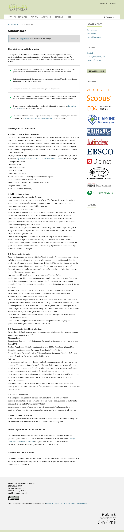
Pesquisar (109, 17)
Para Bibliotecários (94, 37)
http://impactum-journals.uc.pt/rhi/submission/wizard (38, 158)
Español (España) (94, 60)
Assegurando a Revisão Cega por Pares (39, 118)
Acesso (113, 3)
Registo (103, 3)
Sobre (69, 17)
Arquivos (46, 17)
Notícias (58, 17)
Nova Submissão (96, 71)
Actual (34, 17)
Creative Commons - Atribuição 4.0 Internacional (67, 503)
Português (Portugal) (96, 56)
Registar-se (24, 39)
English (90, 53)
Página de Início (15, 24)
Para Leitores (92, 30)
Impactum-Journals (17, 17)
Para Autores (92, 33)
